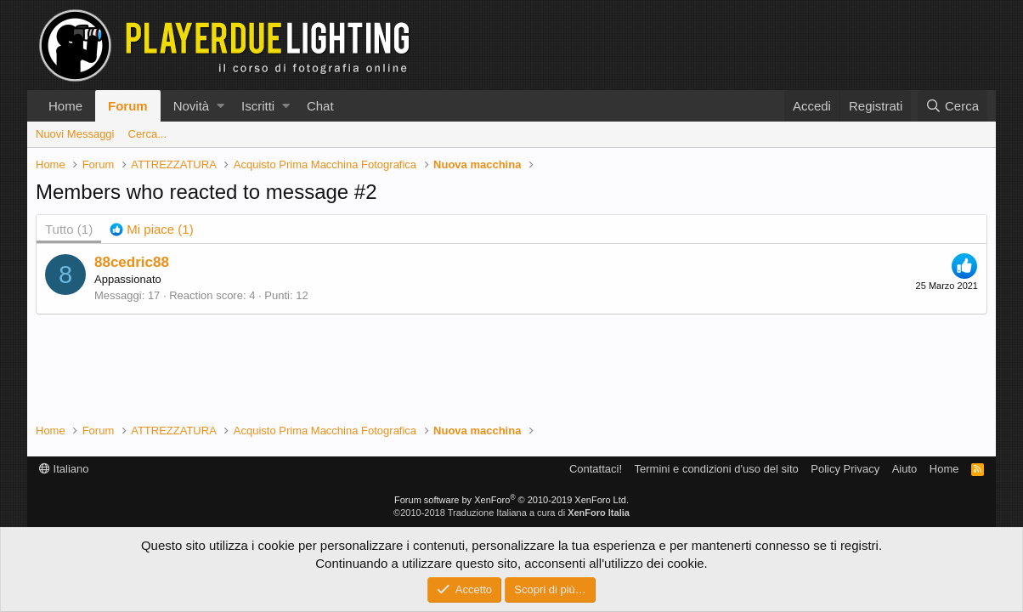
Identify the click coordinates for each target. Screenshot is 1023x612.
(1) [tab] (69, 229)
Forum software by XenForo (511, 500)
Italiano (64, 468)
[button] (220, 106)
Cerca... (147, 134)
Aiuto (905, 468)
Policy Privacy (845, 468)
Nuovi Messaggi (75, 134)
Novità (191, 106)
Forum (128, 106)
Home (65, 106)
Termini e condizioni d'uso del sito (717, 468)
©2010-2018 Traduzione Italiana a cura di (511, 512)
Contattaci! (595, 468)
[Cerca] (952, 106)
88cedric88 (131, 262)
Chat (320, 106)
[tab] (151, 229)
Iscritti (257, 106)
